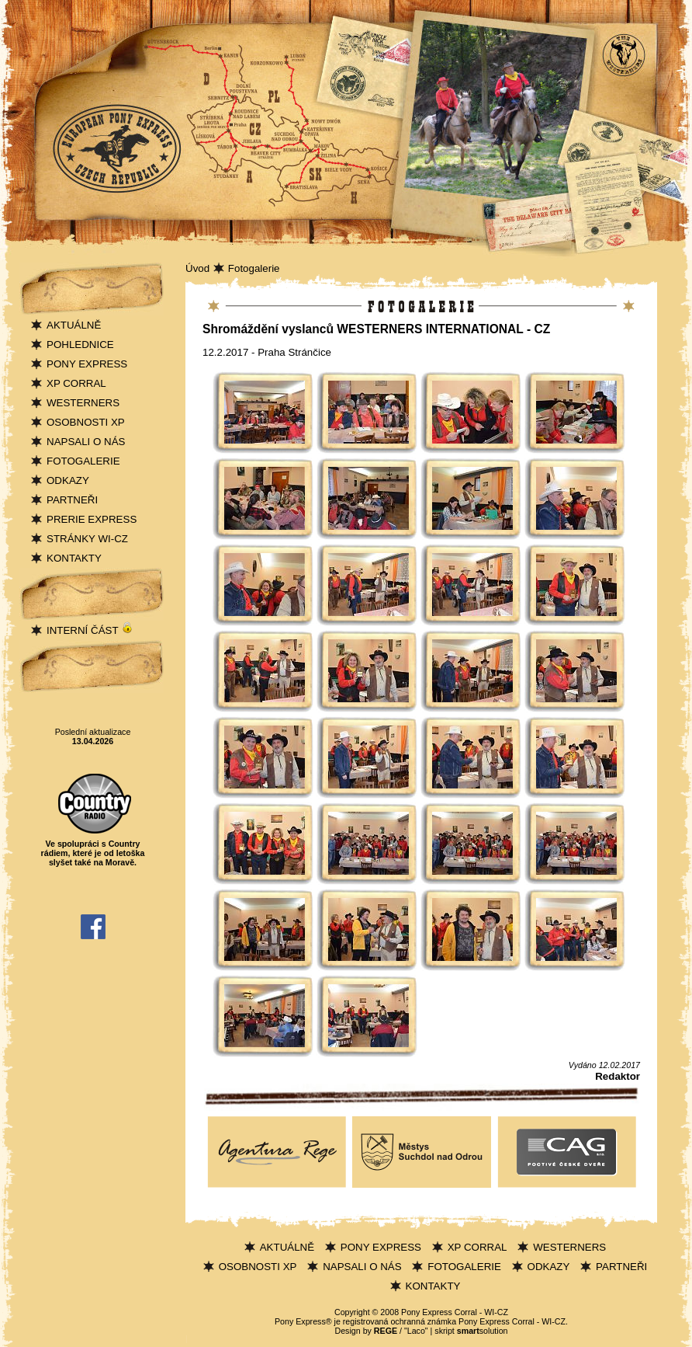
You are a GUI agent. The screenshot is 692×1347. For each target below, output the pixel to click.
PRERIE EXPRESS (92, 519)
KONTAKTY (74, 558)
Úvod (197, 268)
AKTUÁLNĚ (74, 325)
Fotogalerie (254, 268)
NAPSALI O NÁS (86, 441)
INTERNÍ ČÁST (90, 630)
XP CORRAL (76, 383)
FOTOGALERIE (83, 461)
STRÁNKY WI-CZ (87, 539)
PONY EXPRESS (87, 364)
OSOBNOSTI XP (86, 422)
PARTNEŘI (72, 500)
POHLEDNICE (80, 344)
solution (482, 1330)
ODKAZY (68, 480)
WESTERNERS (83, 403)
